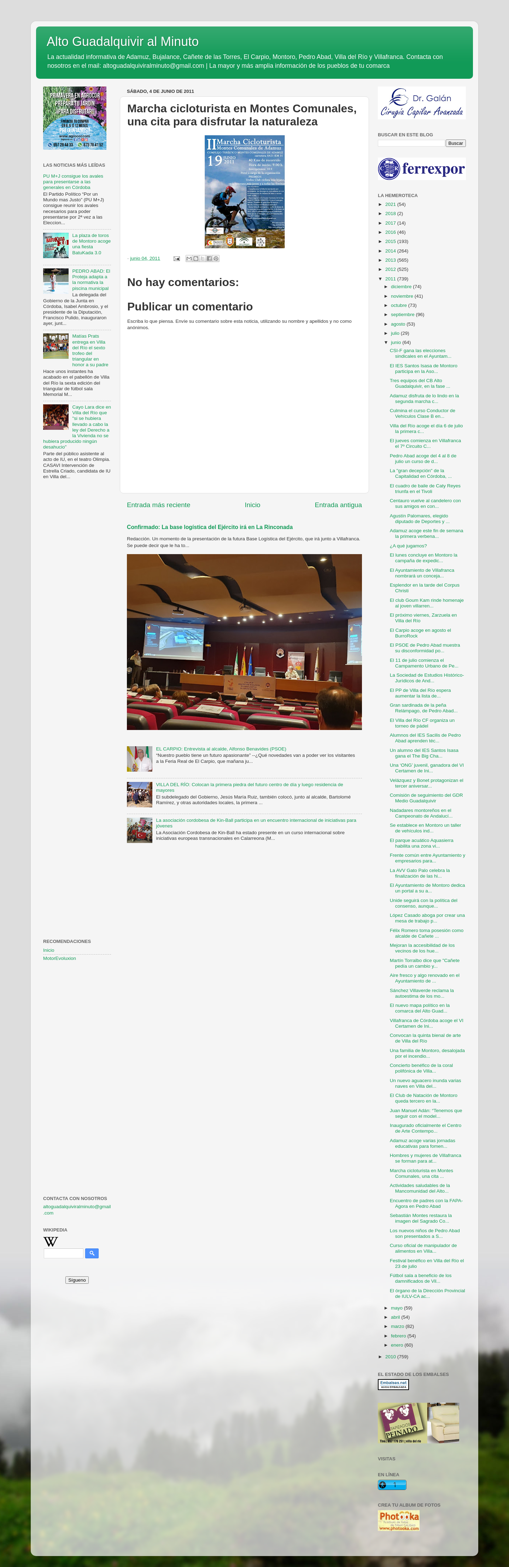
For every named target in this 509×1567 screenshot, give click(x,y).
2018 (391, 213)
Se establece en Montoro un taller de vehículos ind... (425, 828)
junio (396, 342)
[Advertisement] (77, 600)
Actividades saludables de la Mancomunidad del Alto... (420, 1188)
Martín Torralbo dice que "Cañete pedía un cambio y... (425, 963)
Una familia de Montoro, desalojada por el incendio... (427, 1053)
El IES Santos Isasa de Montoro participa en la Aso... (423, 368)
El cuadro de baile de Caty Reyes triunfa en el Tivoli (425, 488)
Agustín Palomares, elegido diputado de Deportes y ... (420, 518)
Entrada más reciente (159, 505)
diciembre (402, 286)
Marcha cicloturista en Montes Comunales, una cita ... (421, 1173)
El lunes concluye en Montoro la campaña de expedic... (423, 557)
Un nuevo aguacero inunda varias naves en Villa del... (425, 1083)
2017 (391, 223)
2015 (391, 241)
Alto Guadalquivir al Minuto (123, 41)
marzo (398, 1326)
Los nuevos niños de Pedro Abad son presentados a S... (425, 1233)
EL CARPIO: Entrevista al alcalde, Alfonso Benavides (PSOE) (221, 749)
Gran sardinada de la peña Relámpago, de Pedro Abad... (424, 707)
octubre (399, 305)
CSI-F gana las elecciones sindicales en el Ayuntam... (421, 353)
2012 (391, 269)
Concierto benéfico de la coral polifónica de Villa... (421, 1068)
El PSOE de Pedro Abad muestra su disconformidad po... (425, 647)
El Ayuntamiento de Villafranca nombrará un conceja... (422, 573)
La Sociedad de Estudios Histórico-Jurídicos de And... (427, 677)
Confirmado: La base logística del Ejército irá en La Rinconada (210, 527)
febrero (399, 1336)
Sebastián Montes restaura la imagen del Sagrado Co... (421, 1218)
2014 (391, 251)
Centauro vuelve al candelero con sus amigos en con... (425, 503)
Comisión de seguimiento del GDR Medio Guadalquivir (426, 798)
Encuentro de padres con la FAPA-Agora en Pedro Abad (426, 1203)
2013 (391, 260)
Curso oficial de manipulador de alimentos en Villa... (423, 1248)
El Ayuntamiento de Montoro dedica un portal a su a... (427, 888)
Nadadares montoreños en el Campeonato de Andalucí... (421, 813)
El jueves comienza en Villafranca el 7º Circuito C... (425, 443)
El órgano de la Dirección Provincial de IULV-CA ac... (427, 1293)
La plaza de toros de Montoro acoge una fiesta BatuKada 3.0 (91, 244)
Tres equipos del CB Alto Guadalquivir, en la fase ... (420, 383)
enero (397, 1345)
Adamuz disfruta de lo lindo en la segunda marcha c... (424, 398)
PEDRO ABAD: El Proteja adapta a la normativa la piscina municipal (91, 279)
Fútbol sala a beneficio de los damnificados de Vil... (421, 1278)
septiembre (403, 314)
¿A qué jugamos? (408, 545)
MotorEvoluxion (59, 958)
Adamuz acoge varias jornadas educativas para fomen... (422, 1143)
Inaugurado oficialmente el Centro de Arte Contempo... (426, 1128)
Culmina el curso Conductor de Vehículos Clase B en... (422, 413)
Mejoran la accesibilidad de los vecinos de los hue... (422, 948)
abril (396, 1317)
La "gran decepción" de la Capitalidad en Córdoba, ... (421, 473)
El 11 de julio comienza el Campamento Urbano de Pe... (424, 663)
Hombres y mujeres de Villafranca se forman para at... (425, 1158)
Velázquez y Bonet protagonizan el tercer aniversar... (426, 783)
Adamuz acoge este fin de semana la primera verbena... (426, 533)
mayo (397, 1308)
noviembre (403, 296)
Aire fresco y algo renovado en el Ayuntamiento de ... (425, 978)
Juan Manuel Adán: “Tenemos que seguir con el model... (426, 1113)
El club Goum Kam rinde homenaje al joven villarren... (427, 603)
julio (396, 333)
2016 (391, 232)
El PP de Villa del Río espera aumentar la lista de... (420, 693)
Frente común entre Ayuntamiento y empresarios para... (428, 858)
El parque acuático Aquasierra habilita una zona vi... (422, 843)
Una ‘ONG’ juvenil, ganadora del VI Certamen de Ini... (427, 767)
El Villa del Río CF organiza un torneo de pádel (422, 723)
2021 (391, 204)
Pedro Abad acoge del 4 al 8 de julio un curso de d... (423, 458)
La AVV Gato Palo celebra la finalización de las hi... (420, 873)
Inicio (253, 505)
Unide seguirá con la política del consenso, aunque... (423, 903)
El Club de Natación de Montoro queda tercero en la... (423, 1098)
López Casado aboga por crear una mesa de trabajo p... (427, 918)
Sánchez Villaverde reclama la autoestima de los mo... (422, 993)
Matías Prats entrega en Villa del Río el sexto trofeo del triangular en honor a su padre (90, 350)
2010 (391, 1356)
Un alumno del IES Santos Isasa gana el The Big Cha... (424, 753)
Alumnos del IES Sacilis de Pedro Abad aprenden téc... (425, 737)
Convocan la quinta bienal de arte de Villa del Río (425, 1038)
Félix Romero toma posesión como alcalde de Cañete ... (427, 933)
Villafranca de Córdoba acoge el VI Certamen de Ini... (426, 1023)
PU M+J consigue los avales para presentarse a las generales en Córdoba (73, 181)
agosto (398, 324)
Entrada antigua (338, 505)
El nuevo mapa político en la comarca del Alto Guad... (420, 1008)
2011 (391, 278)
